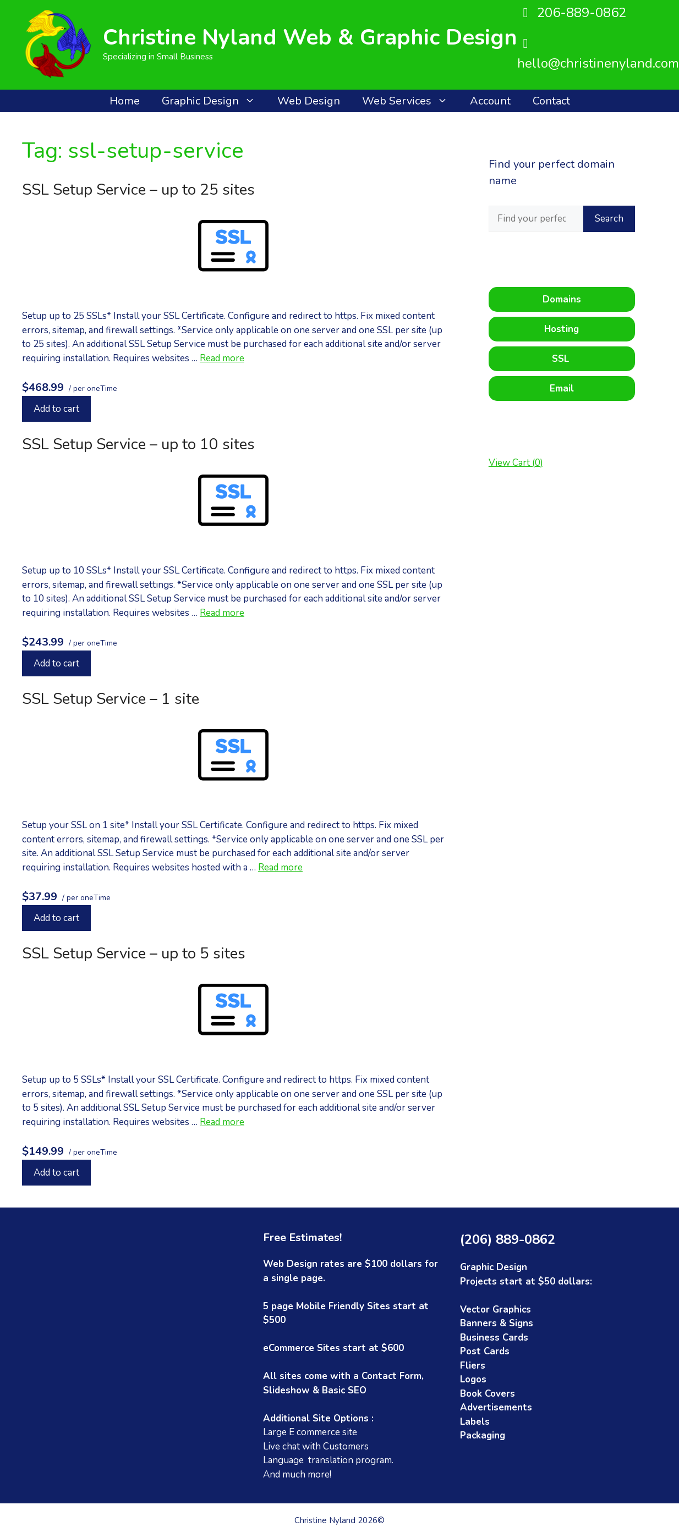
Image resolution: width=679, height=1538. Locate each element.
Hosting (561, 329)
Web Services (410, 101)
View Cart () (516, 462)
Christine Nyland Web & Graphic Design (310, 37)
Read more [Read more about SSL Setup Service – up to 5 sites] (222, 1122)
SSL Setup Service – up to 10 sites (138, 444)
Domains (562, 299)
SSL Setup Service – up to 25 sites (138, 189)
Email (562, 388)
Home (124, 100)
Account (490, 100)
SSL (562, 358)
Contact (551, 100)
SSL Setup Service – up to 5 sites (133, 953)
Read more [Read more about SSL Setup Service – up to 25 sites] (222, 358)
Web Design (308, 100)
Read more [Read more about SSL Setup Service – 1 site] (280, 867)
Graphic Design (214, 101)
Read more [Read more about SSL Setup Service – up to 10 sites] (222, 613)
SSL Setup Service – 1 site (110, 698)
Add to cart (56, 409)
